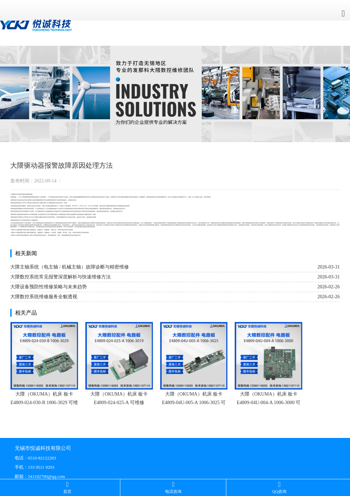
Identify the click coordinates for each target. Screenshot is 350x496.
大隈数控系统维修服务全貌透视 (43, 296)
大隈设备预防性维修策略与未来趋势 (48, 286)
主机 (55, 230)
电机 (11, 225)
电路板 (62, 230)
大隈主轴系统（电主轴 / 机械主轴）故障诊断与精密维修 (69, 267)
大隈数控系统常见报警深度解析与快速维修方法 (60, 276)
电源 (58, 203)
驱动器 (32, 200)
